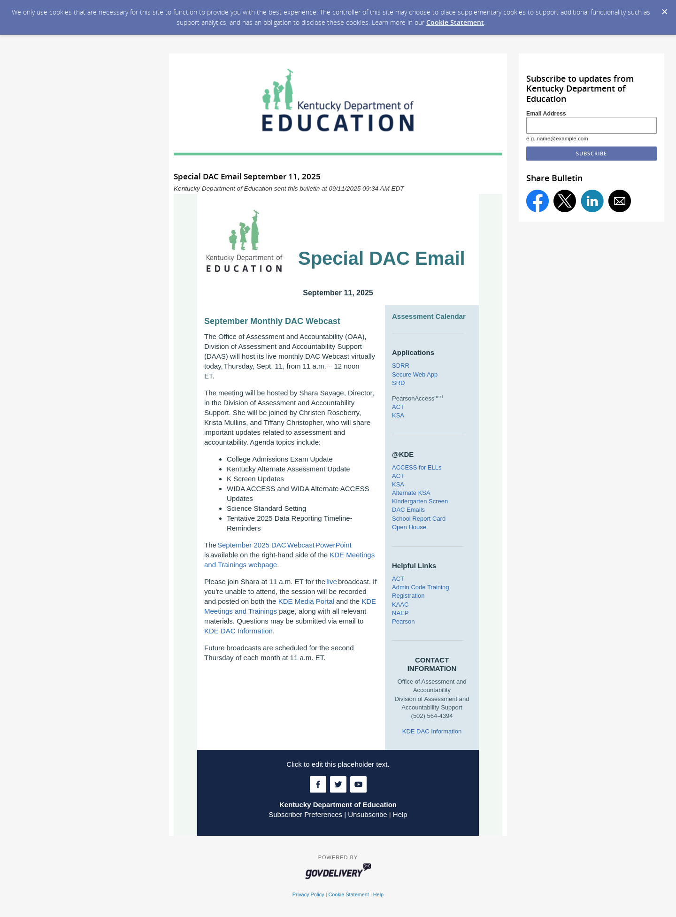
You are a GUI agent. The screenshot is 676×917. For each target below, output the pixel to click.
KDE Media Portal (306, 601)
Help (400, 814)
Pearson (403, 621)
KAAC (400, 604)
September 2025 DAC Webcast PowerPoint (284, 545)
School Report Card (419, 518)
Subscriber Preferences (305, 814)
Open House (409, 527)
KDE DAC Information (238, 631)
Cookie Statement (455, 22)
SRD (398, 382)
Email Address (546, 113)
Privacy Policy (308, 894)
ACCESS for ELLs (417, 467)
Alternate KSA (411, 492)
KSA (398, 415)
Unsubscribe (367, 814)
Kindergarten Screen (420, 501)
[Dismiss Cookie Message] (664, 9)
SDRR (400, 365)
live (331, 582)
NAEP (400, 612)
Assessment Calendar (429, 316)
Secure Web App (415, 374)
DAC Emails (408, 509)
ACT (398, 406)
